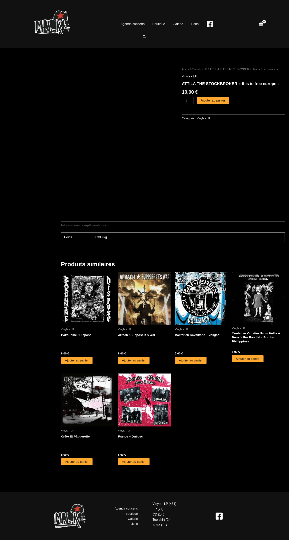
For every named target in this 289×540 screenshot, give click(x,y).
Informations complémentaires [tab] (84, 225)
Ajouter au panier (213, 100)
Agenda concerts (134, 24)
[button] (144, 37)
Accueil (186, 69)
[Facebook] (207, 23)
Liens (192, 24)
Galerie (177, 24)
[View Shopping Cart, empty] (261, 24)
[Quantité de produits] (187, 101)
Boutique (159, 24)
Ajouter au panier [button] (77, 360)
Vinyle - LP (201, 69)
